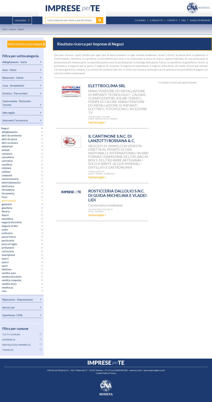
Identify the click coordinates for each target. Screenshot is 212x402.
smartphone (8, 254)
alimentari (7, 146)
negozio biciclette (12, 222)
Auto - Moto (9, 69)
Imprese (12, 29)
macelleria (7, 218)
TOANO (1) (7, 349)
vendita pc (7, 287)
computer (7, 175)
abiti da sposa (9, 139)
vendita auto (9, 272)
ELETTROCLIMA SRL (107, 85)
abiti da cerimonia (11, 135)
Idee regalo (8, 112)
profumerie (8, 247)
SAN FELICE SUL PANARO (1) (16, 344)
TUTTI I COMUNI (11, 334)
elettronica (8, 186)
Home (4, 29)
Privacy (112, 373)
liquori (5, 214)
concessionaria (10, 178)
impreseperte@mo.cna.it (154, 370)
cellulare (6, 167)
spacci (5, 258)
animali (6, 149)
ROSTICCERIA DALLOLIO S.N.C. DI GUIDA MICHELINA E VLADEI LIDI (118, 195)
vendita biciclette (11, 276)
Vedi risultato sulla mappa (23, 44)
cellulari (6, 171)
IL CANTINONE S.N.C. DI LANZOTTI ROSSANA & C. (112, 138)
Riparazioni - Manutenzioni (17, 299)
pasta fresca (9, 236)
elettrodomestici (11, 182)
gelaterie (7, 204)
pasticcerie (8, 240)
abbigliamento (10, 131)
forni (4, 196)
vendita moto (9, 283)
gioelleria (7, 207)
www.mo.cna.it (135, 370)
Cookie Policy (102, 373)
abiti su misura (10, 142)
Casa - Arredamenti (13, 85)
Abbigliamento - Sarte (14, 61)
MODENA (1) (8, 339)
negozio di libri (10, 225)
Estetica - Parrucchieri (14, 93)
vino (4, 290)
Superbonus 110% (12, 315)
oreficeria (7, 233)
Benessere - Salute (12, 77)
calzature (7, 153)
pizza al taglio (9, 244)
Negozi (5, 128)
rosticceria (8, 251)
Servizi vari (8, 307)
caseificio (7, 164)
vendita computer (11, 280)
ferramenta (8, 189)
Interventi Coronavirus (15, 120)
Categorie (22, 20)
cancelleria (8, 157)
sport (5, 265)
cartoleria (7, 160)
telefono (6, 269)
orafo (5, 229)
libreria (6, 211)
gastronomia (9, 200)
